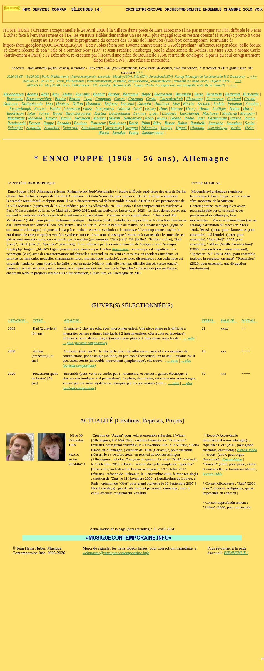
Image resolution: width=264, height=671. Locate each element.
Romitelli (197, 123)
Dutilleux (162, 103)
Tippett (181, 127)
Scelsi (249, 123)
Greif (137, 108)
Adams (32, 94)
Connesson (214, 99)
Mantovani (16, 118)
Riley (157, 123)
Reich (133, 123)
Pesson (34, 123)
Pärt (201, 118)
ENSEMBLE (212, 9)
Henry (191, 108)
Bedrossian (163, 94)
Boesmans (15, 99)
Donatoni (93, 103)
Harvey (177, 108)
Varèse (235, 127)
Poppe (48, 123)
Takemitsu (149, 127)
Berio (198, 94)
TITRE (39, 320)
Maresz (51, 118)
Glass (87, 108)
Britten (74, 99)
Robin (182, 123)
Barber (114, 94)
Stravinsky (113, 127)
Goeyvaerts (105, 108)
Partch (235, 118)
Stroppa (131, 127)
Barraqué (130, 94)
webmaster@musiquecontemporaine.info (116, 553)
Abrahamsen (13, 94)
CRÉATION (18, 320)
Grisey (150, 108)
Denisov (62, 103)
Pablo (189, 118)
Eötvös (188, 103)
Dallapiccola (32, 103)
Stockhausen (91, 127)
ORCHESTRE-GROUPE (144, 9)
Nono (149, 118)
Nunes (162, 118)
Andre (67, 94)
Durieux (127, 103)
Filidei (55, 108)
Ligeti (154, 113)
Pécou (249, 118)
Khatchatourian (78, 113)
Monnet (99, 118)
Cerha (151, 99)
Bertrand (232, 94)
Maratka (35, 118)
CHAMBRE (232, 9)
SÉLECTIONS (81, 9)
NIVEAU (250, 320)
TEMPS (209, 320)
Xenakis (119, 132)
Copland (234, 99)
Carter (119, 99)
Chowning (194, 99)
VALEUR (229, 320)
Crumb (249, 99)
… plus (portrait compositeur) (85, 343)
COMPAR (59, 9)
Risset (169, 123)
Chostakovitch (171, 99)
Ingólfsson (15, 113)
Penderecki (17, 123)
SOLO (247, 9)
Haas (163, 108)
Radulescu (117, 123)
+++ (139, 72)
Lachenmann (119, 113)
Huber (235, 108)
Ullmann (197, 127)
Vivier (249, 127)
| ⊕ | (98, 9)
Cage (87, 99)
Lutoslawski (189, 113)
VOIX (259, 9)
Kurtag (100, 113)
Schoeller (52, 127)
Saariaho (215, 123)
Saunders (234, 123)
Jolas (31, 113)
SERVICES (41, 9)
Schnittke (33, 127)
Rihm (145, 123)
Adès (45, 94)
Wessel (103, 132)
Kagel (57, 113)
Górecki (123, 108)
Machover (210, 113)
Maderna (229, 113)
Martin (66, 118)
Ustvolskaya (217, 127)
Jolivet (44, 113)
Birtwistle (251, 94)
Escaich (203, 103)
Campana (103, 99)
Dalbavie (10, 103)
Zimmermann (152, 132)
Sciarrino (70, 127)
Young (134, 132)
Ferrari (40, 108)
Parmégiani (217, 118)
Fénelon (251, 103)
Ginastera (72, 108)
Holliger (219, 108)
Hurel (248, 108)
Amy (55, 94)
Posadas (64, 123)
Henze (204, 108)
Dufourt (110, 103)
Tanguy (167, 127)
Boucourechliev (38, 99)
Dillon (78, 103)
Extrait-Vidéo (247, 450)
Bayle (146, 94)
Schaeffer (15, 127)
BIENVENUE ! (236, 553)
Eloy (176, 103)
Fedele (219, 103)
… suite (188, 338)
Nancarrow (132, 118)
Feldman (235, 103)
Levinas (139, 113)
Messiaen (82, 118)
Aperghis (82, 94)
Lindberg (169, 113)
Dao (49, 103)
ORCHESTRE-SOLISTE (183, 9)
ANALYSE (73, 320)
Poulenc (80, 123)
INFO (27, 9)
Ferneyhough (20, 108)
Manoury (247, 113)
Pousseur (98, 123)
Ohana (175, 118)
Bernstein (214, 94)
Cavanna (135, 99)
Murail (114, 118)
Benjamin (183, 94)
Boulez (60, 99)
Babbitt (99, 94)
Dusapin (144, 103)
